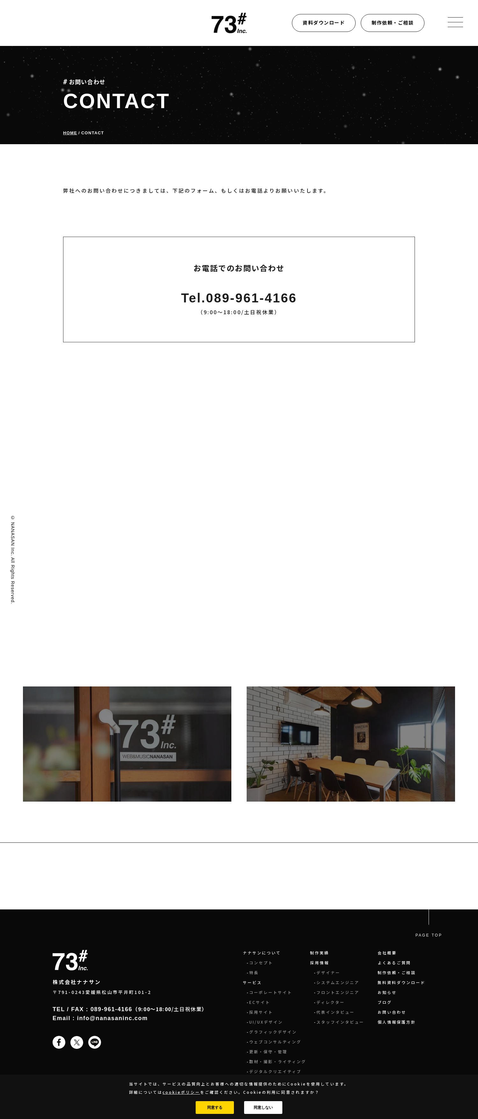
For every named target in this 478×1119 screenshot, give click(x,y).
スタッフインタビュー (340, 1022)
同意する (214, 1107)
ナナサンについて (262, 952)
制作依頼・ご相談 (393, 22)
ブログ (385, 1002)
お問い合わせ (392, 1012)
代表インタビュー (335, 1012)
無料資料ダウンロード (401, 982)
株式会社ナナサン (77, 982)
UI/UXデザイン (266, 1022)
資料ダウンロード (324, 22)
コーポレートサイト (270, 992)
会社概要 (387, 952)
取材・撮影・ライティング (277, 1061)
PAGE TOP (429, 935)
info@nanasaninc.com (112, 1018)
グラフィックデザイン (273, 1031)
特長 (254, 972)
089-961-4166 (111, 1009)
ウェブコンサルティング (275, 1041)
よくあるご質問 (394, 962)
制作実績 (319, 952)
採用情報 (319, 962)
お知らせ (387, 992)
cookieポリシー (181, 1092)
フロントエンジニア (337, 992)
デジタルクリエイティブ (275, 1071)
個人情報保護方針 (397, 1022)
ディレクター (330, 1002)
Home (70, 132)
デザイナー (328, 972)
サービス (252, 982)
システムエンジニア (337, 982)
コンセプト (261, 962)
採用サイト (261, 1012)
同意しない (263, 1107)
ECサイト (259, 1002)
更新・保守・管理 (268, 1051)
